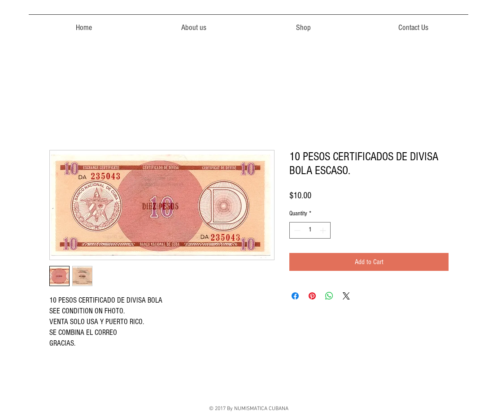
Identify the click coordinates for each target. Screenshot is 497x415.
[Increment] (323, 230)
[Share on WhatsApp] (329, 296)
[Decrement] (296, 230)
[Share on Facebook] (295, 296)
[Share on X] (346, 296)
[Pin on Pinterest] (312, 296)
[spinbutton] (310, 230)
